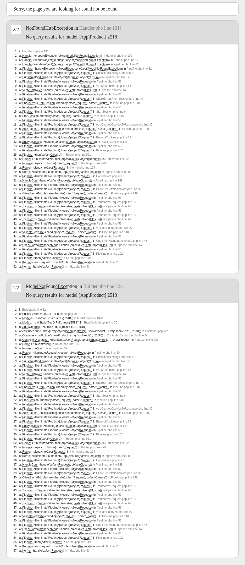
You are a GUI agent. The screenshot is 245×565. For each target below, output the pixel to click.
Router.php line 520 (118, 159)
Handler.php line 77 (126, 60)
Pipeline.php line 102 (109, 150)
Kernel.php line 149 (78, 258)
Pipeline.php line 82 (126, 64)
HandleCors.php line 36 (111, 176)
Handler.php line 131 (99, 28)
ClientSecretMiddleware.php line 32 (118, 189)
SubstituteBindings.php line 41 (115, 73)
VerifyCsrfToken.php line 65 (113, 86)
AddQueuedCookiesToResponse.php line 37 (124, 124)
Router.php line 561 (78, 154)
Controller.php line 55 (158, 331)
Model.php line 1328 (90, 318)
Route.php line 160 (67, 344)
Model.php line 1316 (72, 314)
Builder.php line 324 (102, 286)
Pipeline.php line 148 (118, 77)
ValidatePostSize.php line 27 (114, 228)
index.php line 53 (79, 266)
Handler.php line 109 (119, 55)
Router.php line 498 (93, 163)
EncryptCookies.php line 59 (113, 137)
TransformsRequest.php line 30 (116, 202)
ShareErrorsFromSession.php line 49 (119, 98)
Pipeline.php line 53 (109, 81)
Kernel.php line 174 (82, 167)
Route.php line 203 (146, 339)
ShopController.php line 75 (100, 322)
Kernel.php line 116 (107, 262)
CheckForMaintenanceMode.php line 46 (121, 240)
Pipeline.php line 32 (139, 68)
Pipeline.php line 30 (117, 172)
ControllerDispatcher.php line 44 (127, 335)
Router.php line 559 (55, 348)
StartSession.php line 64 (111, 111)
